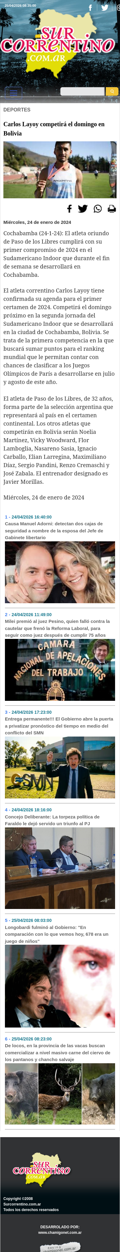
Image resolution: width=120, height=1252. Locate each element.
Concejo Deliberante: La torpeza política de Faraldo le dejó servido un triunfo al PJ (52, 820)
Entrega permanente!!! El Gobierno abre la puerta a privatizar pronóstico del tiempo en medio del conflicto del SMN (59, 725)
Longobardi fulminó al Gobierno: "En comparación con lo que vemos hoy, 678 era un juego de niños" (57, 934)
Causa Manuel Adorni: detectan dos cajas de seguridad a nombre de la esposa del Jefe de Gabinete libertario (54, 530)
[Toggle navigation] (13, 93)
